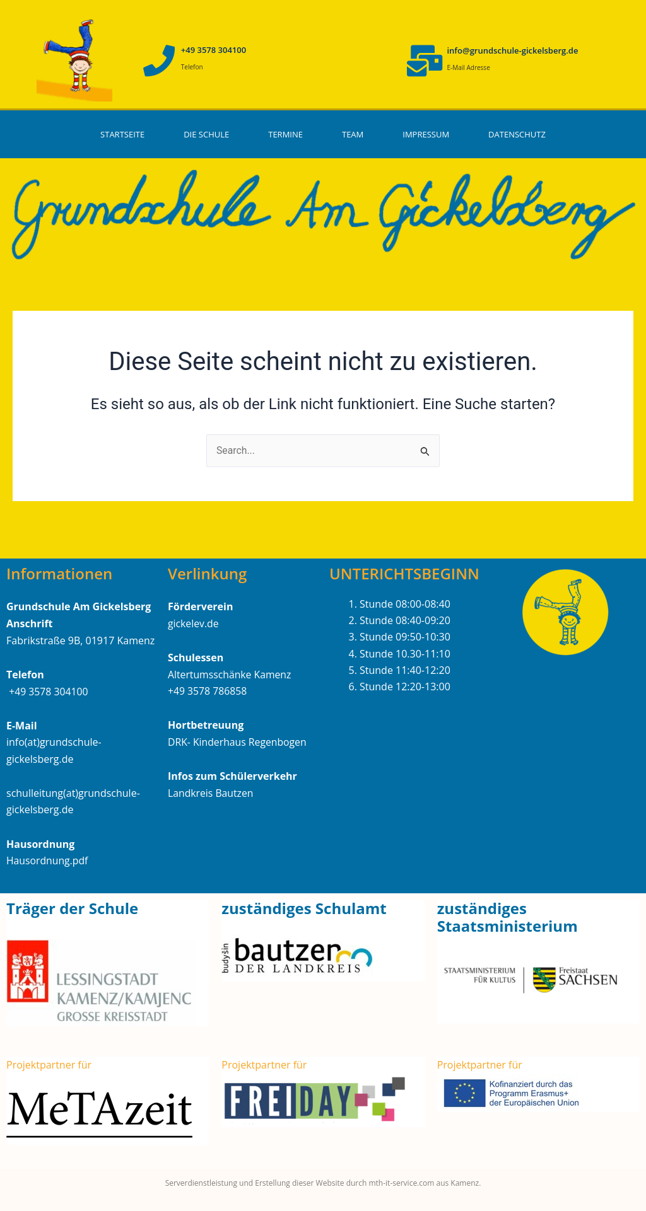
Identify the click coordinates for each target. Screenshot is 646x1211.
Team (352, 134)
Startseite (122, 134)
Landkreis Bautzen (211, 793)
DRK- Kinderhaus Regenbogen (238, 742)
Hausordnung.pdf (47, 860)
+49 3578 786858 (208, 691)
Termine (285, 134)
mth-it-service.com (400, 1183)
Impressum (425, 134)
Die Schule (206, 134)
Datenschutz (517, 134)
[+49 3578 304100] (159, 60)
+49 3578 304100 (213, 49)
